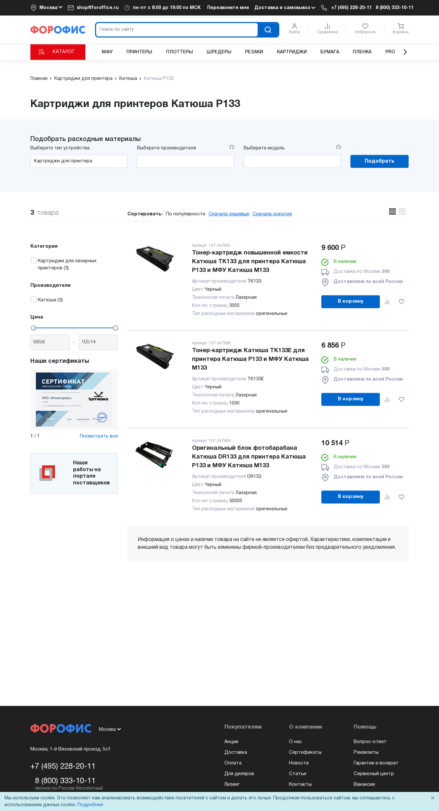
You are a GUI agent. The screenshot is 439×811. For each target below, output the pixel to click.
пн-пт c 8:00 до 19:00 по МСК (167, 8)
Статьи (297, 774)
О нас (295, 742)
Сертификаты (305, 752)
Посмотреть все (99, 436)
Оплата (232, 763)
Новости (299, 763)
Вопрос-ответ (370, 742)
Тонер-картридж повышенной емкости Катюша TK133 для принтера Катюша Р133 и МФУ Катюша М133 (250, 261)
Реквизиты (366, 752)
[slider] (33, 328)
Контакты (300, 784)
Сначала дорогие (272, 214)
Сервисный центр (374, 774)
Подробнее (90, 805)
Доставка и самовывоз (284, 7)
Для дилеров (239, 774)
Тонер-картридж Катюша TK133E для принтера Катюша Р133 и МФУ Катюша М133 (250, 359)
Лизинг (232, 784)
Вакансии (364, 784)
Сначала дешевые (229, 214)
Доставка (235, 752)
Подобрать (379, 161)
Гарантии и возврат (376, 763)
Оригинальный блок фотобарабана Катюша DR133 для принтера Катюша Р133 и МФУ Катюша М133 (249, 457)
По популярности (185, 214)
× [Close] (432, 798)
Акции (231, 742)
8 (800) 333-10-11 (394, 8)
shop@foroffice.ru (98, 8)
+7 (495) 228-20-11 (351, 8)
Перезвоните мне (228, 8)
